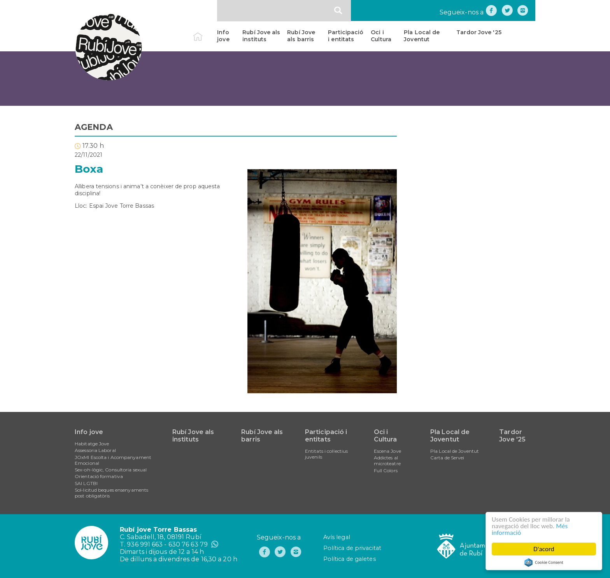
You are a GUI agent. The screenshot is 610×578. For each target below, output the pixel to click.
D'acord (543, 549)
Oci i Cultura (381, 36)
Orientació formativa (99, 476)
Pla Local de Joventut (422, 36)
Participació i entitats (345, 36)
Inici (204, 32)
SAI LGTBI (86, 483)
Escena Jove (387, 451)
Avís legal (336, 537)
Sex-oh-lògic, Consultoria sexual (111, 470)
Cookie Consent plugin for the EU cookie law (543, 562)
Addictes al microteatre (387, 460)
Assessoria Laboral (95, 450)
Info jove (223, 36)
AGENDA (94, 127)
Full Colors (386, 470)
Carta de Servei (447, 458)
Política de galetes (349, 558)
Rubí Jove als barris (301, 36)
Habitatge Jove (92, 444)
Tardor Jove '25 (478, 32)
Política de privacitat (352, 548)
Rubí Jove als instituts (261, 36)
